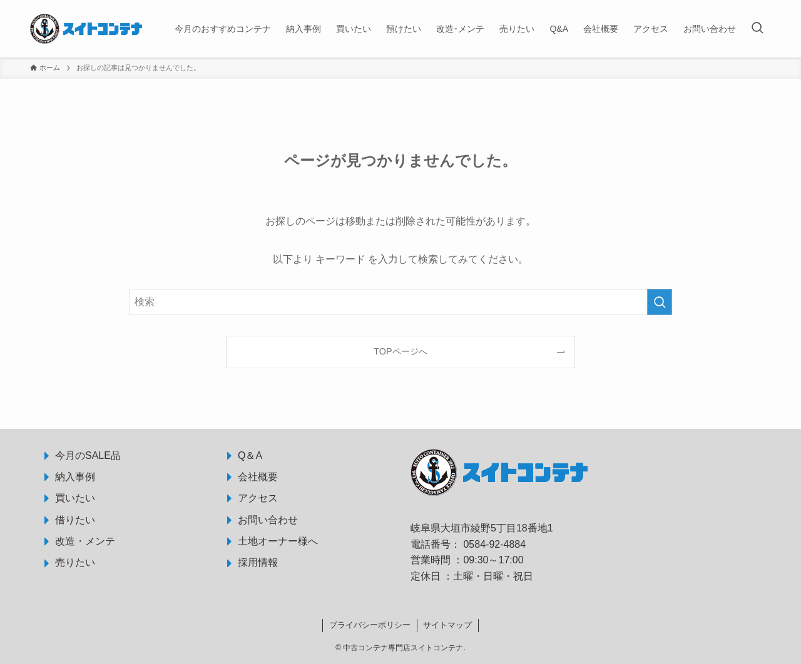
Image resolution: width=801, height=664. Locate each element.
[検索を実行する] (659, 302)
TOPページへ (400, 351)
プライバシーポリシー (370, 625)
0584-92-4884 (494, 544)
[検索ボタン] (757, 29)
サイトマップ (447, 625)
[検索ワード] (400, 302)
